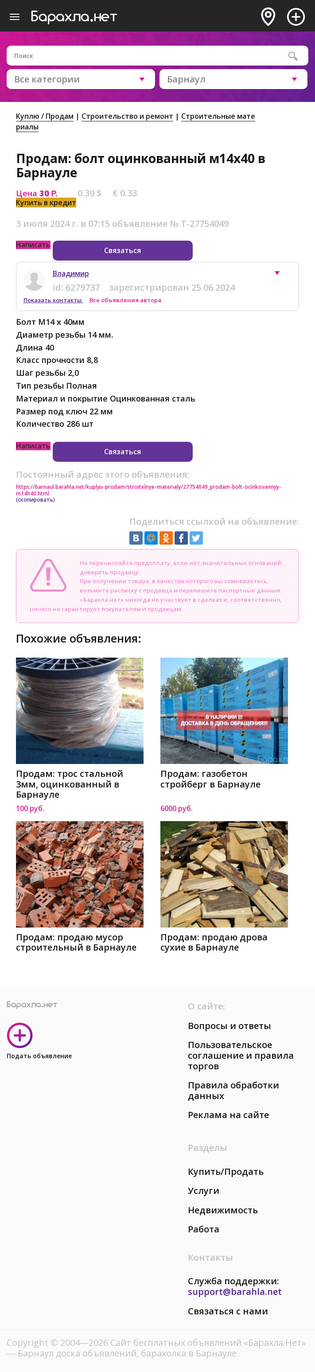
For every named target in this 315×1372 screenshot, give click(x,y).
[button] (281, 275)
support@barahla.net (235, 1292)
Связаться (122, 250)
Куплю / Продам (45, 116)
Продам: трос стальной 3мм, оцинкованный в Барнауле (69, 784)
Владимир (71, 273)
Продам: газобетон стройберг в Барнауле (210, 778)
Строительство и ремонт (127, 116)
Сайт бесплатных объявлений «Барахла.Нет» (208, 1343)
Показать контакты (53, 300)
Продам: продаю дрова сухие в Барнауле (214, 942)
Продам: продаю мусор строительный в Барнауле (76, 942)
